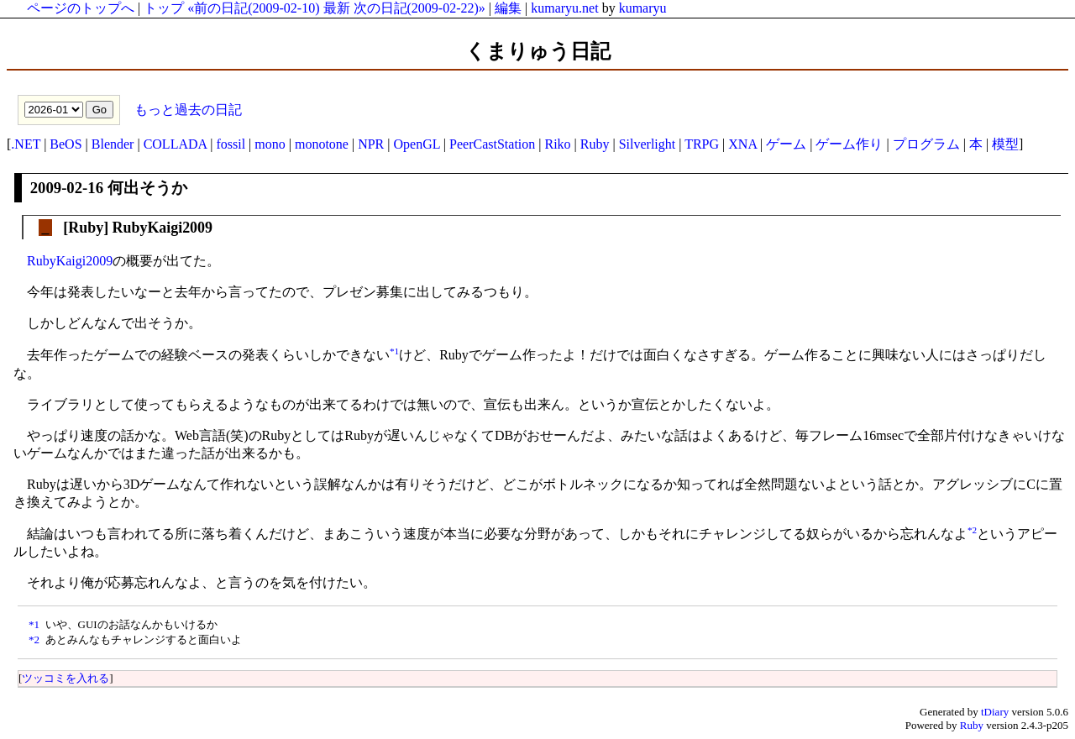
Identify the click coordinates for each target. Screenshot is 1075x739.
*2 (972, 530)
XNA (742, 144)
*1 (394, 351)
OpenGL (416, 144)
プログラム (926, 144)
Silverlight (647, 144)
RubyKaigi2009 (70, 261)
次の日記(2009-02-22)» (419, 8)
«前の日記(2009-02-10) (253, 8)
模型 (1005, 144)
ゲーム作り (849, 144)
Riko (557, 144)
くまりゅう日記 (538, 51)
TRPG (701, 144)
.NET (25, 144)
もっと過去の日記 (186, 109)
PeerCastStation (492, 144)
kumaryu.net (564, 8)
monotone (322, 144)
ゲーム (786, 144)
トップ (164, 8)
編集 (508, 8)
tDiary (995, 711)
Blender (113, 144)
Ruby (595, 144)
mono (269, 144)
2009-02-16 (66, 188)
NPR (371, 144)
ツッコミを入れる (65, 678)
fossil (230, 144)
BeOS (65, 144)
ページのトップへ (80, 8)
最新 (336, 8)
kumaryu (643, 8)
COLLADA (175, 144)
